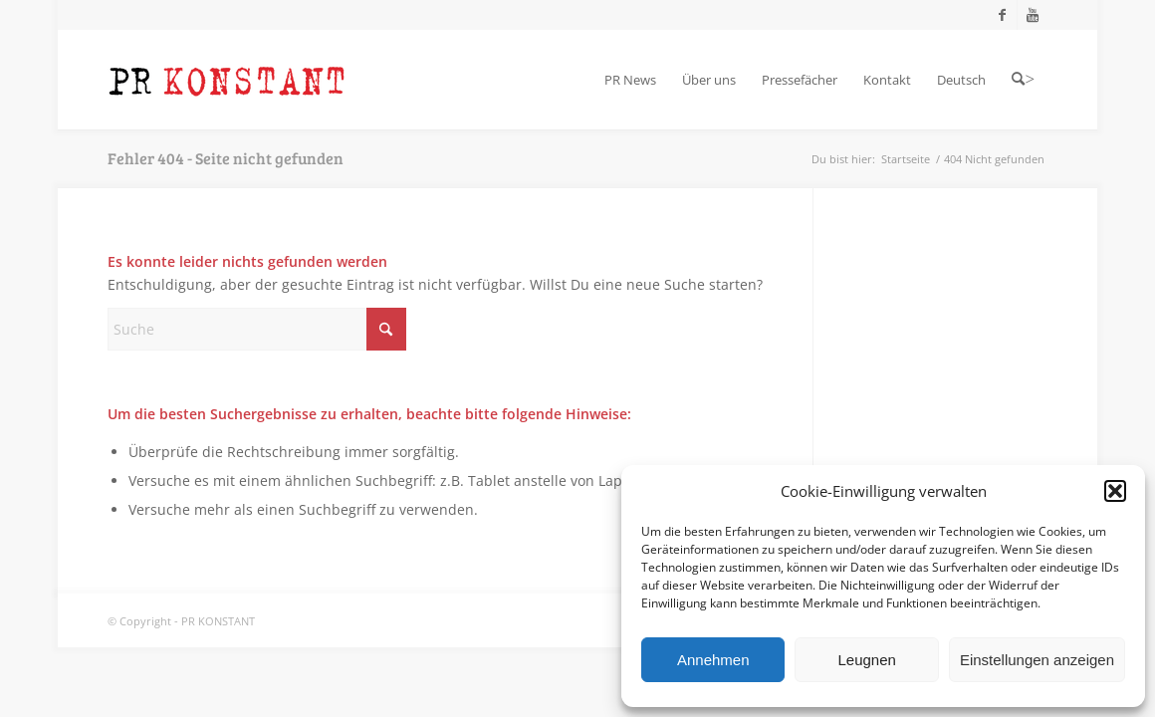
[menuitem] (630, 79)
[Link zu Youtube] (1032, 15)
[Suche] (257, 329)
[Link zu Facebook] (1002, 15)
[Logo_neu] (227, 79)
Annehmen (713, 659)
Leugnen (866, 659)
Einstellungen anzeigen (1037, 659)
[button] (1115, 491)
